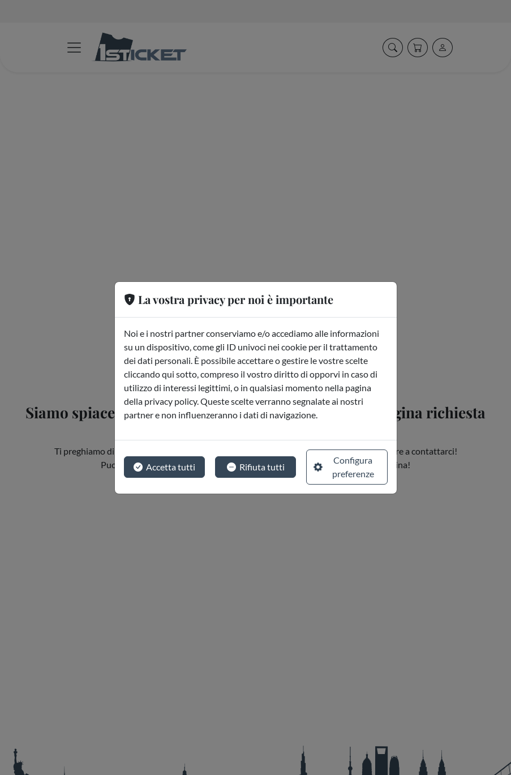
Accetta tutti (164, 467)
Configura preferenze (344, 467)
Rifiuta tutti (256, 467)
